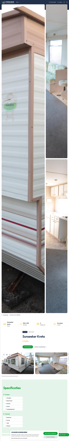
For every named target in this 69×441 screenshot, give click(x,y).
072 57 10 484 (52, 2)
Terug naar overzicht (6, 434)
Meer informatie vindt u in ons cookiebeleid (19, 438)
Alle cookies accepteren (50, 433)
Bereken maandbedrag (40, 346)
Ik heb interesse (27, 346)
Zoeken (60, 2)
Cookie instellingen (50, 437)
